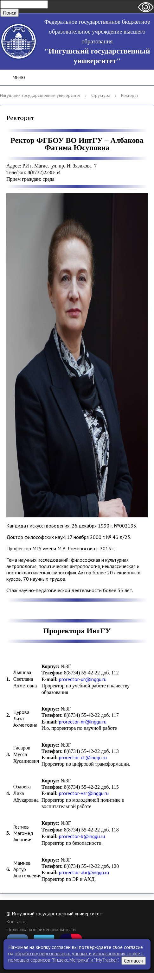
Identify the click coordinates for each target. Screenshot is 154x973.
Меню (14, 77)
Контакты (17, 921)
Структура (100, 95)
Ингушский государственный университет (40, 95)
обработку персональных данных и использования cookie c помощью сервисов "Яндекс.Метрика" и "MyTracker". (76, 956)
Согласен (133, 960)
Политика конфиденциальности (41, 929)
